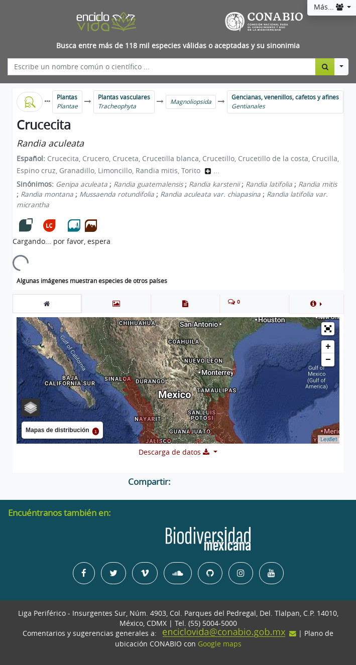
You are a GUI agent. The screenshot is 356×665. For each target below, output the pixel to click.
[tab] (47, 303)
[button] (316, 303)
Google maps (220, 643)
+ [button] (328, 347)
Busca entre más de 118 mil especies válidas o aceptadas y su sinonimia (178, 46)
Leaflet (328, 439)
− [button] (328, 360)
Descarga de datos (175, 452)
